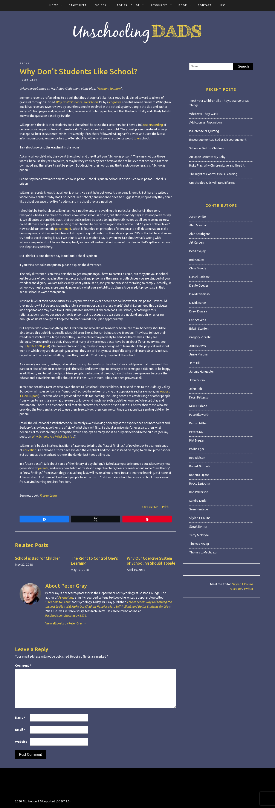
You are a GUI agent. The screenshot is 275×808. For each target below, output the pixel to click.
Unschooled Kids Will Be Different (212, 182)
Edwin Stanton (199, 328)
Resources (159, 5)
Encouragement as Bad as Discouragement (217, 139)
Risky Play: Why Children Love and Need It (216, 165)
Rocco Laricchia (199, 483)
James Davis (197, 346)
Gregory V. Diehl (200, 337)
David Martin (197, 302)
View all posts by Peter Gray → (65, 623)
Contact (205, 5)
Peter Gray (28, 79)
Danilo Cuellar (198, 285)
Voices (100, 5)
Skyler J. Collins (199, 518)
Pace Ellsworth (199, 414)
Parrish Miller (198, 423)
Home (53, 5)
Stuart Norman (198, 526)
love (137, 138)
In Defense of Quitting (204, 131)
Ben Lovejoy (197, 251)
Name (20, 717)
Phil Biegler (197, 440)
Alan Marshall (198, 225)
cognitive (115, 102)
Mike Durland (198, 406)
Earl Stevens (197, 320)
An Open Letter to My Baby (207, 157)
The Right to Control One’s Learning (213, 174)
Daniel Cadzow (199, 277)
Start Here (78, 5)
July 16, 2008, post (36, 346)
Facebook (236, 588)
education (29, 450)
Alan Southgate (199, 234)
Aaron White (197, 216)
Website (21, 741)
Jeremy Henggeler (201, 371)
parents (43, 468)
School (25, 62)
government (63, 228)
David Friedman (199, 294)
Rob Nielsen (197, 457)
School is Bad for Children (38, 558)
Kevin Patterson (199, 397)
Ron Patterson (198, 492)
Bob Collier (196, 259)
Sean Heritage (198, 509)
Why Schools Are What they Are (53, 436)
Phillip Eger (196, 449)
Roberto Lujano (199, 475)
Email (20, 729)
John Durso (197, 380)
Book (183, 5)
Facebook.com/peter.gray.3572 (65, 615)
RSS (223, 5)
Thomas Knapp (199, 543)
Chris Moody (197, 268)
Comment (23, 665)
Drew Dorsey (198, 311)
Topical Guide (128, 5)
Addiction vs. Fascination (205, 122)
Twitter (248, 588)
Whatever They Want (203, 114)
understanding (153, 125)
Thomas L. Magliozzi (203, 552)
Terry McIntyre (199, 535)
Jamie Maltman (199, 354)
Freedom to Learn (109, 88)
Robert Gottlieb (199, 466)
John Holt (195, 389)
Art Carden (196, 242)
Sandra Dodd (197, 500)
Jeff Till (194, 363)
